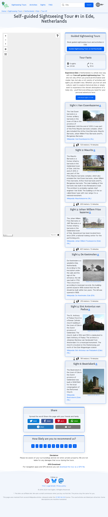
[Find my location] (5, 49)
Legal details (51, 486)
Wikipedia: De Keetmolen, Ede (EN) (80, 295)
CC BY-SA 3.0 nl (96, 121)
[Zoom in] (5, 36)
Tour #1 (44, 11)
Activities (33, 5)
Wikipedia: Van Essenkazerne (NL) (80, 139)
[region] (31, 135)
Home (4, 11)
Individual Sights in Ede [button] (85, 97)
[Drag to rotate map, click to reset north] (5, 44)
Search (89, 5)
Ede (37, 11)
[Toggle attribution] (58, 235)
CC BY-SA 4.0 (95, 171)
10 (74, 446)
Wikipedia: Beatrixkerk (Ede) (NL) (74, 397)
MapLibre (54, 234)
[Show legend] (57, 36)
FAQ (50, 5)
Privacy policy (61, 486)
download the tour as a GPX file (72, 467)
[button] (33, 421)
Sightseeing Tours (19, 5)
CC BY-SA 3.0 (95, 331)
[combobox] (73, 5)
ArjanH (89, 121)
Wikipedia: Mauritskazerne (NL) (79, 198)
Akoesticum (89, 228)
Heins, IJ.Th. (89, 281)
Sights (42, 5)
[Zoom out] (5, 40)
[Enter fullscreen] (5, 54)
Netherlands (29, 11)
